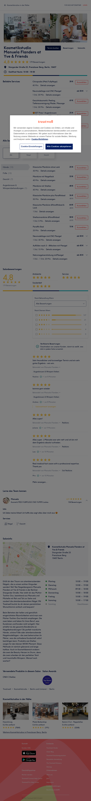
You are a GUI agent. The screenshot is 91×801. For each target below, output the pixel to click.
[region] (45, 133)
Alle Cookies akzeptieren (59, 146)
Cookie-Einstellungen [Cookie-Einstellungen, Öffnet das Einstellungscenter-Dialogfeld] (31, 146)
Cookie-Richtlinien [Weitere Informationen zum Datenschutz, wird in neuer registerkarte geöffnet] (40, 139)
